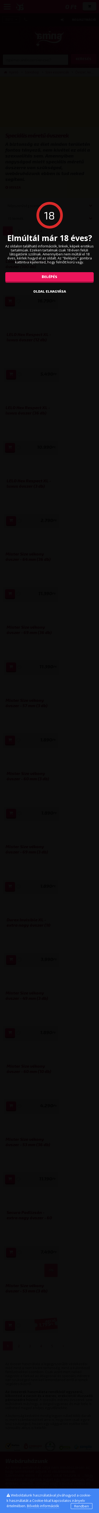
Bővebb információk (43, 1505)
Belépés (49, 277)
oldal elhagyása (49, 291)
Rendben (81, 1506)
